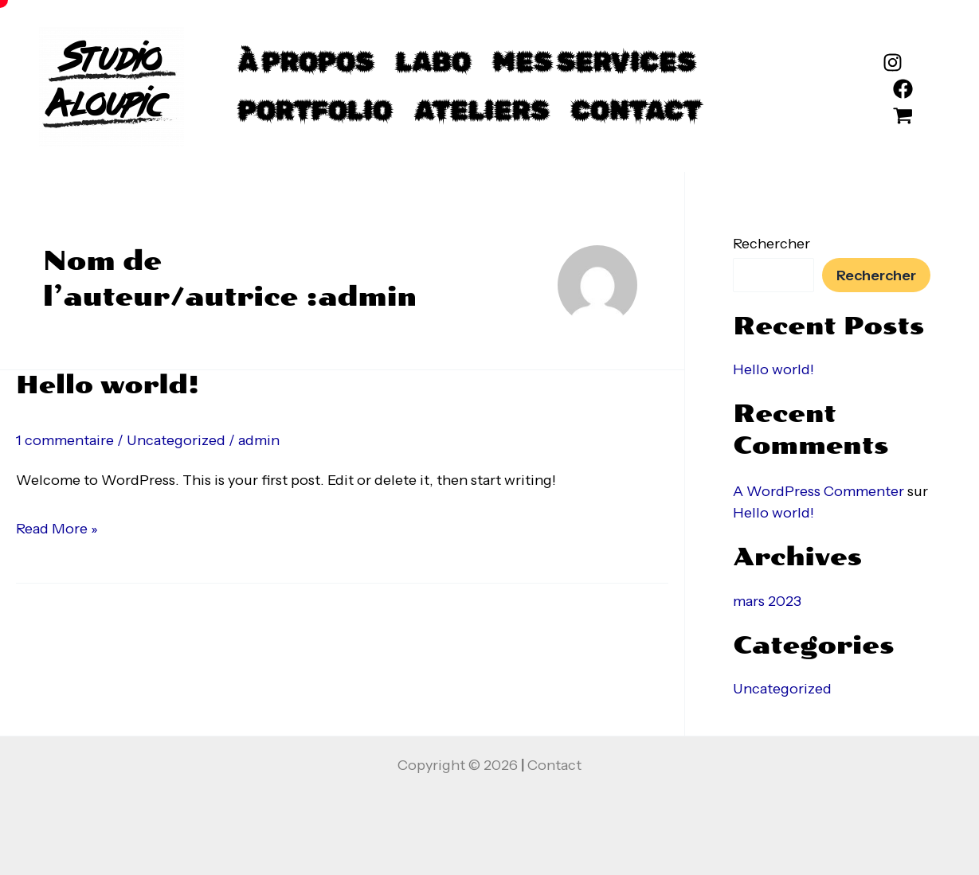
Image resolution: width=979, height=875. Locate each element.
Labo (433, 61)
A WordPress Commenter (818, 491)
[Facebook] (903, 89)
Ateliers (481, 110)
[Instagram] (893, 62)
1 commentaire (65, 440)
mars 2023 (767, 601)
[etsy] (903, 116)
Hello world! (107, 385)
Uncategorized (176, 440)
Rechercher (771, 243)
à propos (306, 61)
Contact (636, 110)
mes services (594, 61)
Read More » (57, 526)
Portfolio (315, 110)
